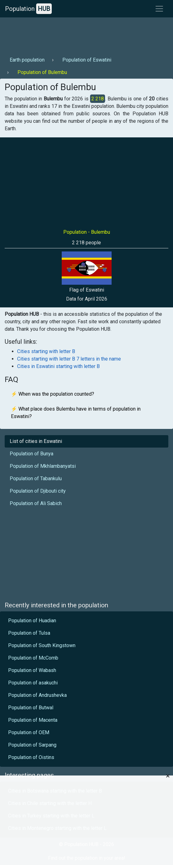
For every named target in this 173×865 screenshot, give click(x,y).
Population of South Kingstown (41, 645)
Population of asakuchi (33, 683)
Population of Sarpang (32, 745)
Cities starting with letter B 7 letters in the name (69, 359)
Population (28, 8)
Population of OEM (28, 732)
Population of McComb (33, 658)
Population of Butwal (30, 708)
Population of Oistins (31, 757)
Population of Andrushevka (37, 695)
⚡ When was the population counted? (52, 394)
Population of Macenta (32, 720)
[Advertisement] (85, 34)
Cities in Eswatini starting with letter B (58, 366)
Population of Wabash (32, 670)
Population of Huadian (32, 620)
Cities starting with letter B (46, 351)
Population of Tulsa (29, 633)
